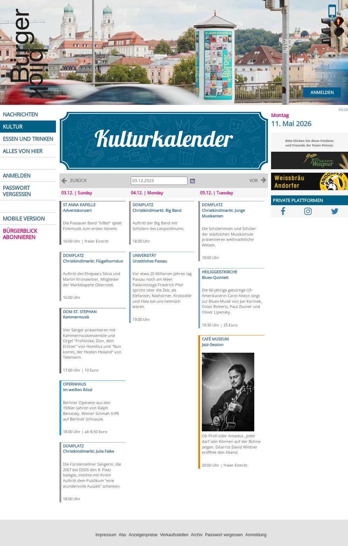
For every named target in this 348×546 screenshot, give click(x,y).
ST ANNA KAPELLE (79, 204)
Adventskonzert (77, 210)
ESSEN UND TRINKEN (28, 138)
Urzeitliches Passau (150, 261)
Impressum (105, 534)
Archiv (197, 534)
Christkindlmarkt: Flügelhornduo (93, 261)
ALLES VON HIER (22, 151)
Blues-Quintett (215, 277)
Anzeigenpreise (143, 534)
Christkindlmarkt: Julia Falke (88, 451)
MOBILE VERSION (24, 218)
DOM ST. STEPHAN (80, 311)
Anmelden (322, 92)
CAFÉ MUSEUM (215, 339)
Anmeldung (256, 534)
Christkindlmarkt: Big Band (157, 210)
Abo (122, 534)
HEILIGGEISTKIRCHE (219, 271)
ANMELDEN (16, 175)
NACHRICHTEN (20, 114)
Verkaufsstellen (174, 534)
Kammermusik (76, 316)
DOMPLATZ (73, 255)
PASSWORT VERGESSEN (17, 190)
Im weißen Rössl (77, 389)
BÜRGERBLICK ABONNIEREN (20, 233)
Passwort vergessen (224, 534)
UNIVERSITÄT (144, 255)
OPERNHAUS (74, 384)
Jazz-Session (212, 344)
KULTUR (12, 126)
